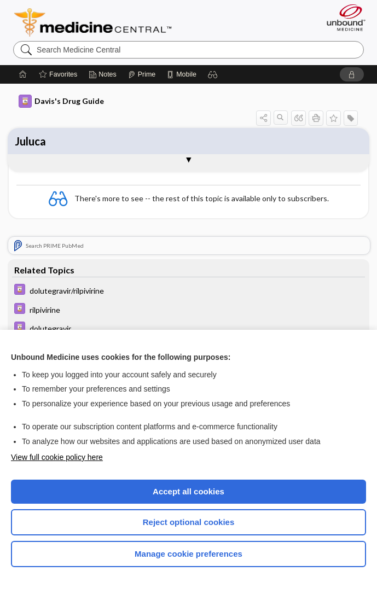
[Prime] (141, 74)
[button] (213, 74)
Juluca (30, 141)
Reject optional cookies (189, 522)
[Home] (23, 74)
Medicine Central (99, 22)
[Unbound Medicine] (342, 17)
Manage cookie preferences (188, 553)
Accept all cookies (188, 491)
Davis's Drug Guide (61, 101)
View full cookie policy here (57, 457)
